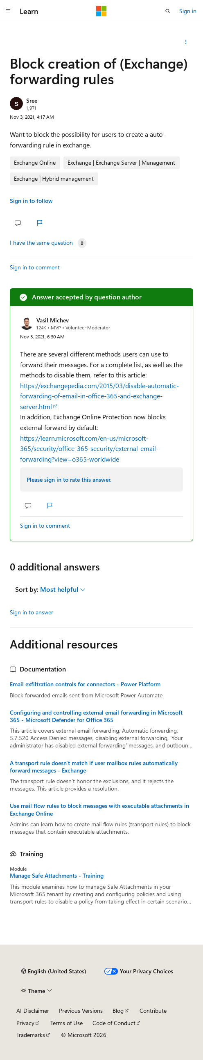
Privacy (25, 1023)
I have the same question (41, 242)
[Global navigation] (8, 11)
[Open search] (168, 11)
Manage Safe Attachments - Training (57, 875)
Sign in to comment (35, 267)
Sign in (187, 11)
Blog (118, 1010)
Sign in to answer (31, 612)
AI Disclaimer (32, 1010)
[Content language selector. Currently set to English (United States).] (53, 971)
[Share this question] (186, 41)
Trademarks (30, 1035)
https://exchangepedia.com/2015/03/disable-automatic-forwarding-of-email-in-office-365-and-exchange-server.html (99, 396)
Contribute (153, 1010)
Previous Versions (81, 1010)
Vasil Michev (52, 320)
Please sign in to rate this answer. (69, 479)
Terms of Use (66, 1023)
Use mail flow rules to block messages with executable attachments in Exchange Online (99, 809)
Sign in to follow (31, 201)
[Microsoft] (101, 11)
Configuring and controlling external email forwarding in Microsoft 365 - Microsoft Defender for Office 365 (96, 716)
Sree (31, 100)
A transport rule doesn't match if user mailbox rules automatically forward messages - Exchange (94, 766)
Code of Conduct (113, 1023)
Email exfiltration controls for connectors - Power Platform (85, 684)
